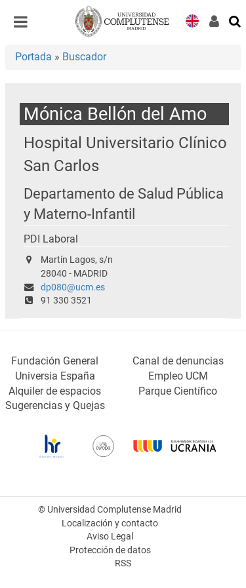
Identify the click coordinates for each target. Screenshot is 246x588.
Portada (33, 56)
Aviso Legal (110, 536)
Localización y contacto (110, 523)
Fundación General (54, 361)
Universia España (55, 376)
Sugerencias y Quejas (55, 405)
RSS (123, 563)
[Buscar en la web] (235, 20)
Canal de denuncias (178, 361)
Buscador (84, 56)
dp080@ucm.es (73, 287)
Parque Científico (177, 391)
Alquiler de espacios (55, 391)
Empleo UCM (178, 376)
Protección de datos (110, 550)
